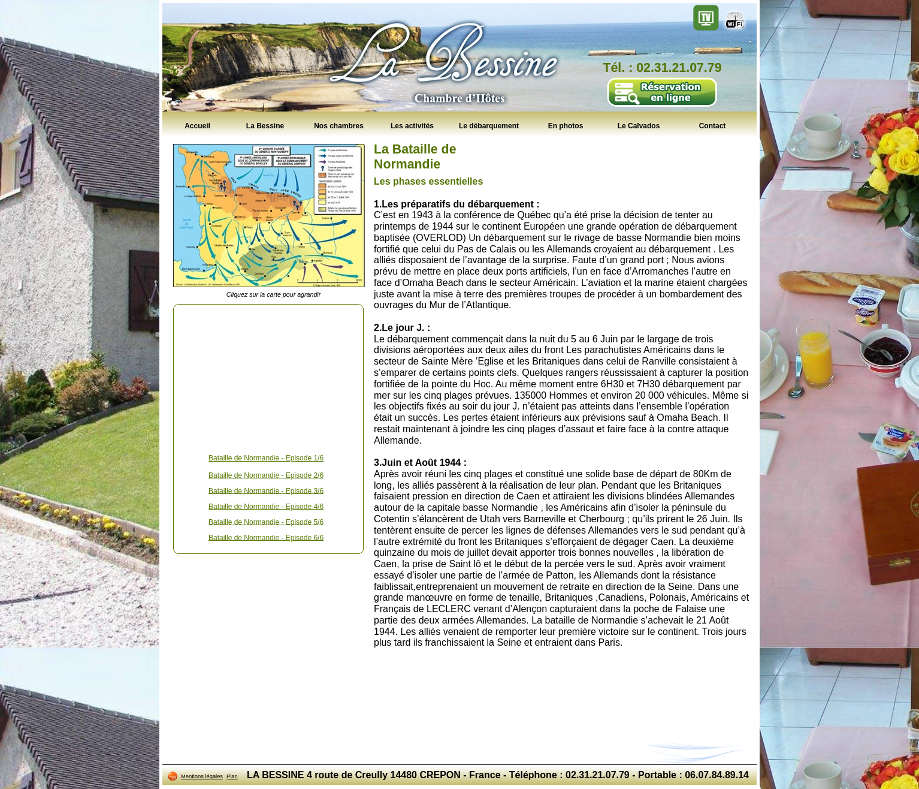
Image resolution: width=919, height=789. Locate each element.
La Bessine (265, 125)
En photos (566, 125)
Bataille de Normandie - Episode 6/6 (266, 537)
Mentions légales (202, 776)
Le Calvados (639, 125)
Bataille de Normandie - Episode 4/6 (266, 506)
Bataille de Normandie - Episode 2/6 (266, 475)
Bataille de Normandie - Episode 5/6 (266, 521)
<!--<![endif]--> (269, 377)
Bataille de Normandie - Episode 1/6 (266, 458)
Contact (712, 125)
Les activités (412, 125)
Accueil (197, 125)
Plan (232, 776)
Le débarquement (489, 125)
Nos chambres (339, 125)
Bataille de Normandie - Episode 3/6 (266, 490)
